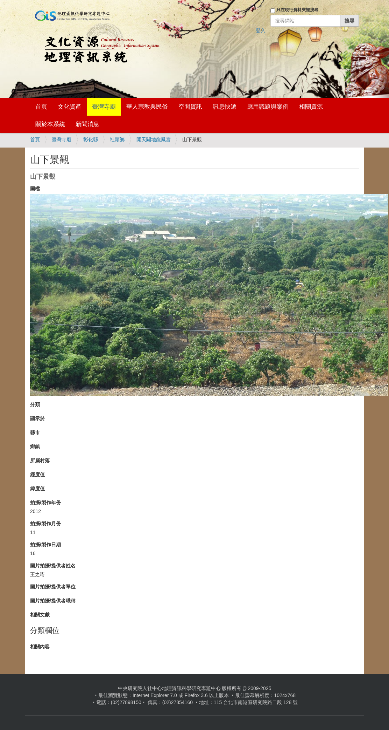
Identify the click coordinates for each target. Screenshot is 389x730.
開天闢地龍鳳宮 (153, 139)
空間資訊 (190, 106)
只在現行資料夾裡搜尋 (297, 9)
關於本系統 (50, 124)
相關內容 (40, 646)
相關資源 (311, 106)
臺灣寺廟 (104, 106)
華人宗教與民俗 (147, 106)
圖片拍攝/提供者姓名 (53, 565)
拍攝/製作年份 (45, 502)
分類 (35, 404)
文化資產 (70, 106)
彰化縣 (90, 139)
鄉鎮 (35, 446)
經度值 (37, 474)
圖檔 (35, 188)
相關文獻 (40, 615)
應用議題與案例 (268, 106)
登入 (261, 30)
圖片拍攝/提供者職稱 (53, 600)
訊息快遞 (224, 106)
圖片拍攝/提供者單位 (53, 586)
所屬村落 (40, 460)
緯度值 (37, 488)
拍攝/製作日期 (45, 544)
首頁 (41, 106)
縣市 (35, 432)
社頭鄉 (117, 139)
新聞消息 (87, 124)
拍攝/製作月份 (45, 523)
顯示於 (37, 418)
